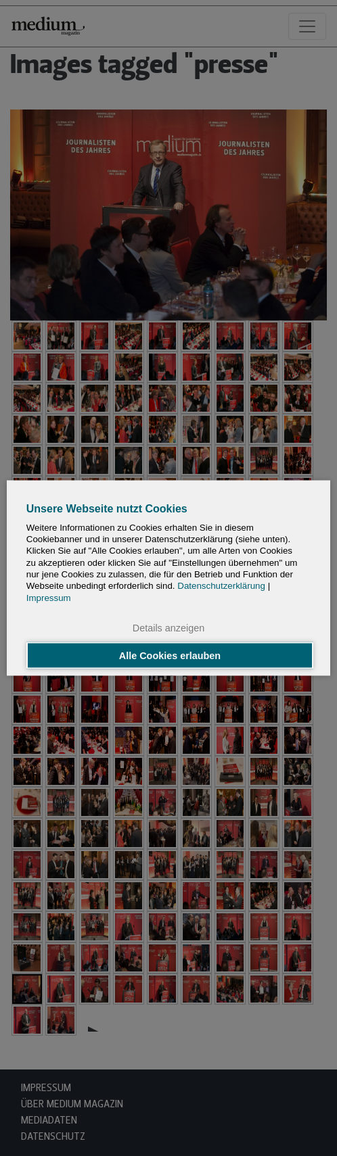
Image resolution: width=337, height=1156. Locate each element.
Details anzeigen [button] (168, 627)
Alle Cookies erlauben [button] (170, 655)
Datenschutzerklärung (221, 586)
